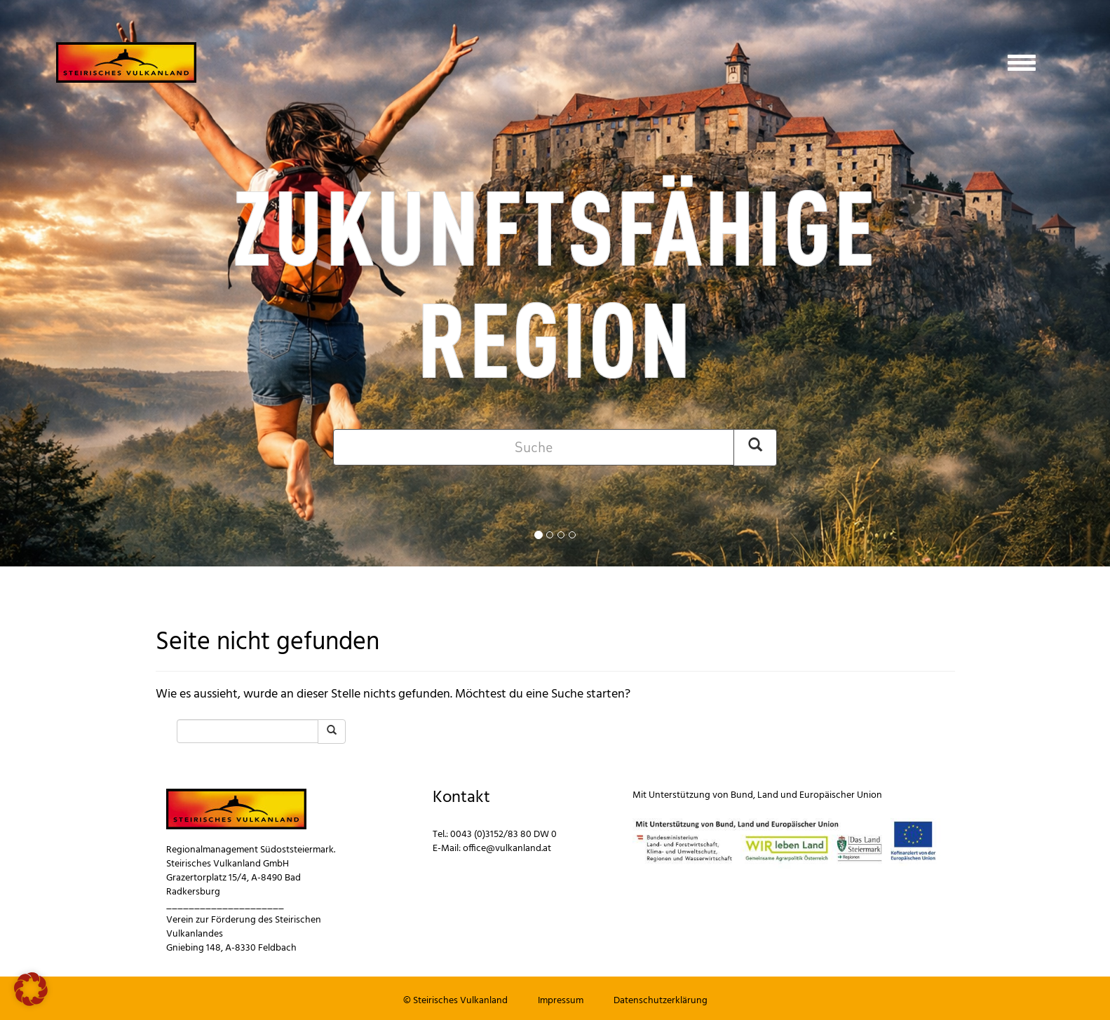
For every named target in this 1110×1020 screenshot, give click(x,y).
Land (767, 795)
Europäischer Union (840, 795)
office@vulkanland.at (507, 849)
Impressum (560, 1001)
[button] (31, 989)
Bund (742, 795)
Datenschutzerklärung (661, 1001)
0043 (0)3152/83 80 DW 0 (503, 835)
